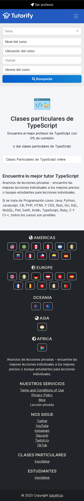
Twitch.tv (42, 440)
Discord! (42, 435)
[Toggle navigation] (76, 16)
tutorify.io (56, 495)
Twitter (42, 421)
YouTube (42, 426)
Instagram (42, 431)
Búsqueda (42, 79)
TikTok (42, 445)
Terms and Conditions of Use (42, 390)
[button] (12, 246)
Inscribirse (42, 461)
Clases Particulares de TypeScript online (36, 159)
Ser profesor (42, 5)
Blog (42, 400)
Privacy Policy (42, 395)
